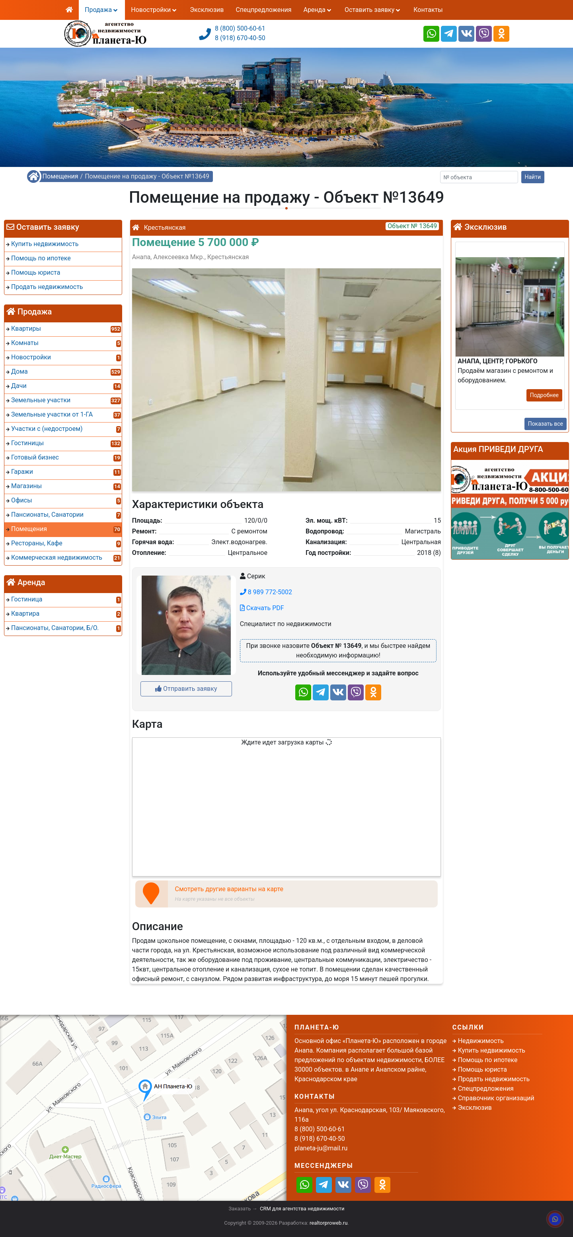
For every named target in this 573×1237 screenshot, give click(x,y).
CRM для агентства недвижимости (302, 1209)
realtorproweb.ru (328, 1223)
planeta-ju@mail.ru (320, 1148)
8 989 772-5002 (266, 592)
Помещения (60, 176)
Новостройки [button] (154, 10)
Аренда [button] (317, 10)
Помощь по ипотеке (488, 1060)
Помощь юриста (482, 1069)
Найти (533, 177)
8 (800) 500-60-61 (240, 28)
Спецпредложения (263, 10)
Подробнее (544, 395)
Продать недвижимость (494, 1079)
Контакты (427, 10)
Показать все (545, 424)
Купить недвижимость (491, 1050)
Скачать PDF (262, 608)
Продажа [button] (102, 10)
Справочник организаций (496, 1098)
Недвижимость (481, 1041)
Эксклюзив (207, 10)
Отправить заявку (186, 688)
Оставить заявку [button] (373, 10)
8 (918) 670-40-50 (240, 38)
